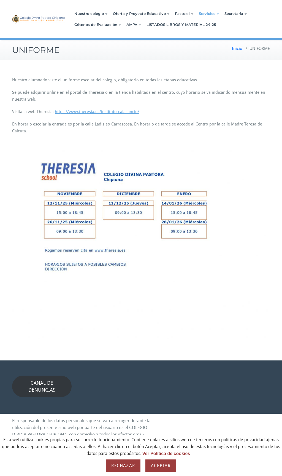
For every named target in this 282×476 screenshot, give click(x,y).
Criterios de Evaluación (97, 24)
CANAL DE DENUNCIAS (41, 386)
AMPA (133, 24)
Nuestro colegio (90, 13)
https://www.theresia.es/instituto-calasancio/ (97, 111)
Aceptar (160, 465)
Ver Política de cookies (166, 453)
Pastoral (184, 13)
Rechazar (123, 465)
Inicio (237, 48)
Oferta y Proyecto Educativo (141, 13)
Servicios (209, 13)
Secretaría (235, 13)
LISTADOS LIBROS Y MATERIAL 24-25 (181, 24)
